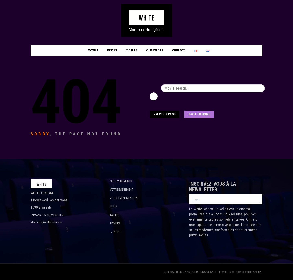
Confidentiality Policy (248, 272)
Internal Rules (226, 272)
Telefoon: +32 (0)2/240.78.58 (47, 215)
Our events (154, 50)
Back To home (199, 114)
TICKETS (115, 223)
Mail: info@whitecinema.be (46, 222)
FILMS (113, 206)
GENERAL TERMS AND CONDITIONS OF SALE (190, 272)
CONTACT (116, 232)
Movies (93, 50)
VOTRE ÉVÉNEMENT (121, 189)
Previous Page (164, 114)
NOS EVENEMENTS (121, 181)
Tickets (131, 50)
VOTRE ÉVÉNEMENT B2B (124, 198)
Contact (178, 50)
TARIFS (114, 215)
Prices (112, 50)
